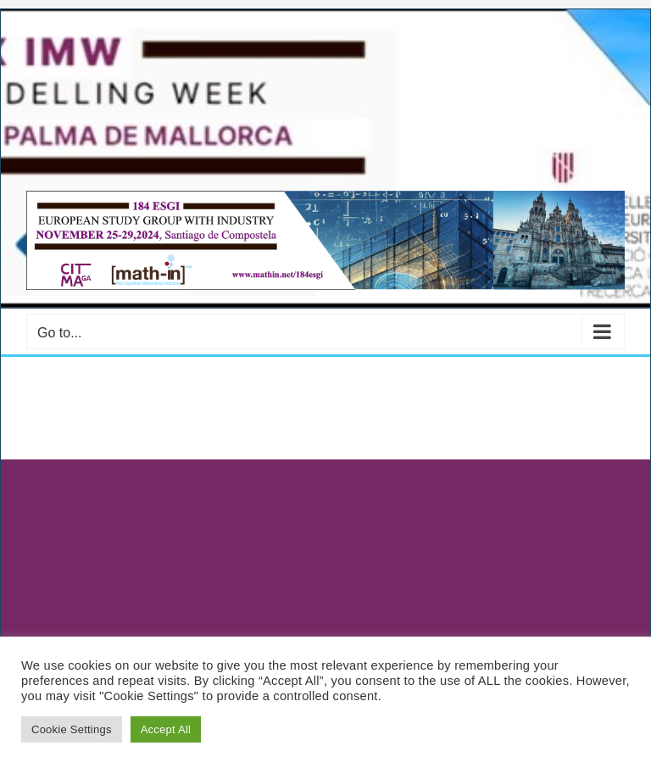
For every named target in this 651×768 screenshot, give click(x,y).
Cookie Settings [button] (71, 729)
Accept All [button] (166, 729)
